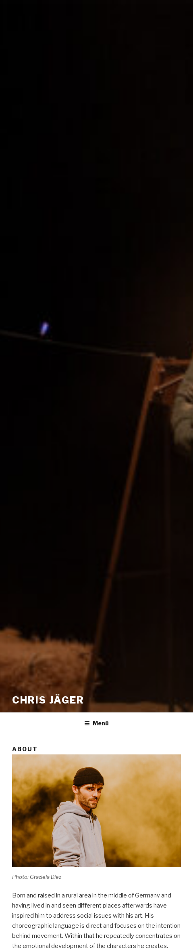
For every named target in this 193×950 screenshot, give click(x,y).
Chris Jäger (48, 700)
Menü (96, 723)
